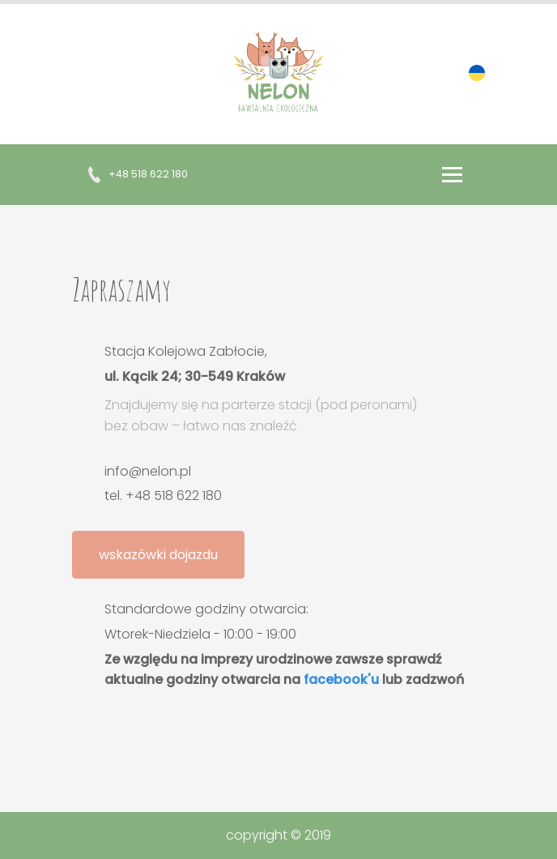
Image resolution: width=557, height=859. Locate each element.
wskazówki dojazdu (158, 554)
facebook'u (341, 679)
